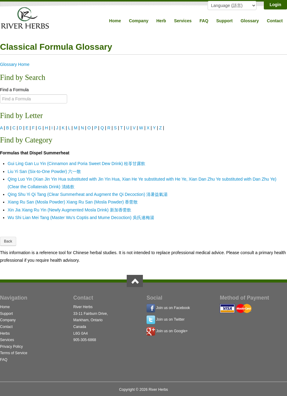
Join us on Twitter (170, 319)
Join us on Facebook (173, 308)
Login (275, 4)
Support (224, 20)
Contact (275, 20)
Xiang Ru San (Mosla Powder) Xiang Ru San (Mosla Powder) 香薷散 (73, 202)
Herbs (5, 333)
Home (115, 20)
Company (138, 20)
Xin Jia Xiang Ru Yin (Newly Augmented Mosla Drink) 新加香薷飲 (69, 209)
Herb (161, 20)
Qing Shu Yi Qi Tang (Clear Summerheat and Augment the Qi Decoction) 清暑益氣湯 (88, 194)
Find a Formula (14, 89)
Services (183, 20)
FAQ (204, 20)
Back (8, 241)
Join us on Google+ (172, 331)
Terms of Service (13, 353)
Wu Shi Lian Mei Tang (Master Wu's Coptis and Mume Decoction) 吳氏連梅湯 (81, 217)
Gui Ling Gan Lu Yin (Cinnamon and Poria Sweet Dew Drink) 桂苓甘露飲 (76, 163)
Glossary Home (14, 64)
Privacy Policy (11, 346)
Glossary (250, 20)
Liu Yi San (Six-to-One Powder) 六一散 (44, 171)
